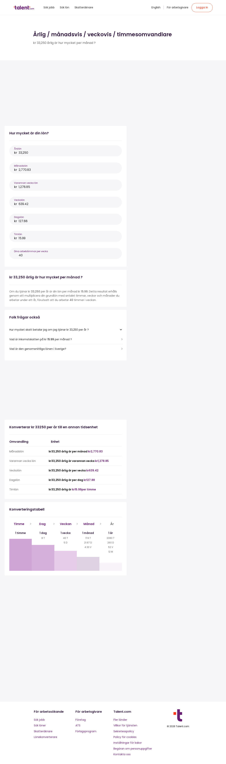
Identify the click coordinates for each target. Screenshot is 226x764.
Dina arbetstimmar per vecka (31, 251)
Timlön (18, 234)
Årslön (17, 148)
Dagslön (19, 217)
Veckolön (19, 200)
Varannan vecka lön (26, 182)
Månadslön (21, 165)
